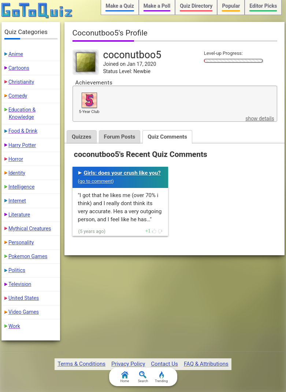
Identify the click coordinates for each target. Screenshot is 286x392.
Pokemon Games (28, 256)
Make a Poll (157, 6)
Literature (19, 215)
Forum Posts (119, 136)
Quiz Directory (196, 6)
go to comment (95, 181)
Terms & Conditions (81, 364)
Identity (16, 173)
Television (19, 284)
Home (124, 377)
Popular (231, 6)
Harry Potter (22, 145)
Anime (15, 54)
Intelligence (21, 187)
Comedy (17, 96)
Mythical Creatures (29, 228)
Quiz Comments (167, 136)
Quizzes (82, 136)
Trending (161, 377)
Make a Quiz (119, 6)
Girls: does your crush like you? (122, 173)
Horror (15, 159)
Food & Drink (22, 131)
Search (143, 377)
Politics (16, 270)
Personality (21, 242)
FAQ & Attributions (206, 364)
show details (259, 118)
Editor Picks (263, 6)
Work (14, 326)
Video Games (23, 312)
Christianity (21, 82)
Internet (17, 201)
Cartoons (18, 68)
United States (23, 298)
